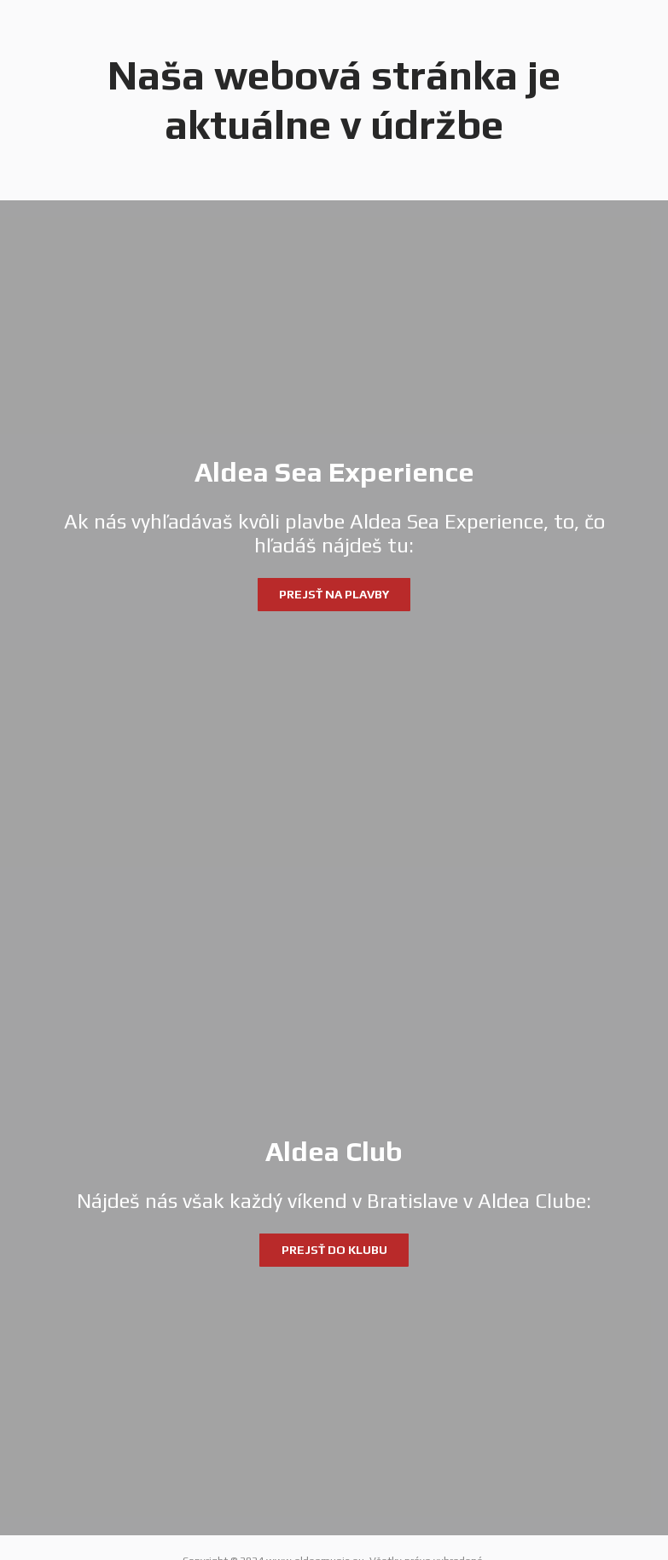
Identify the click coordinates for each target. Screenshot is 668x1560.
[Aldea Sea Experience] (334, 534)
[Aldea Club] (334, 1201)
